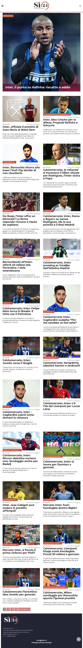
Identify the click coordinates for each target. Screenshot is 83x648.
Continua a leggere (33, 124)
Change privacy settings (41, 643)
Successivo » (24, 609)
